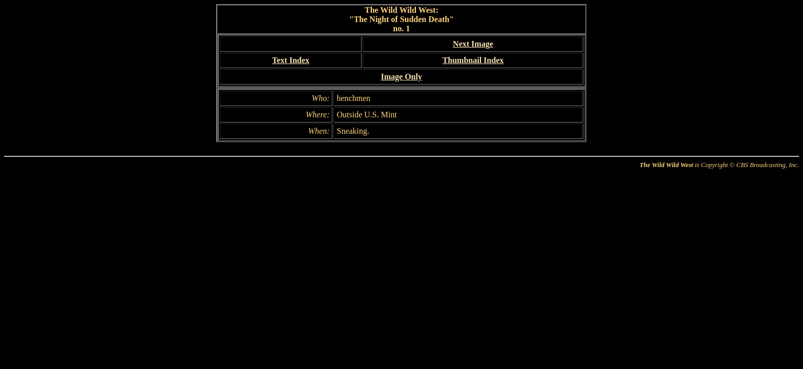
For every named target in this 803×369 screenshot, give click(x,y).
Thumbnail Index (473, 60)
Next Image (473, 43)
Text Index (290, 60)
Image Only (401, 76)
